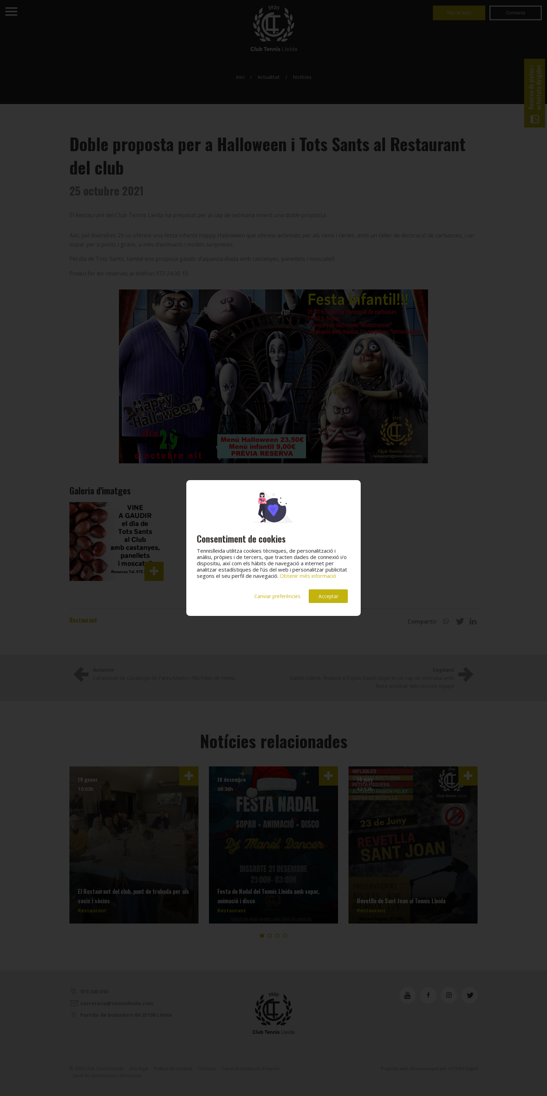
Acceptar (328, 596)
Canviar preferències (277, 596)
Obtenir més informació (308, 575)
